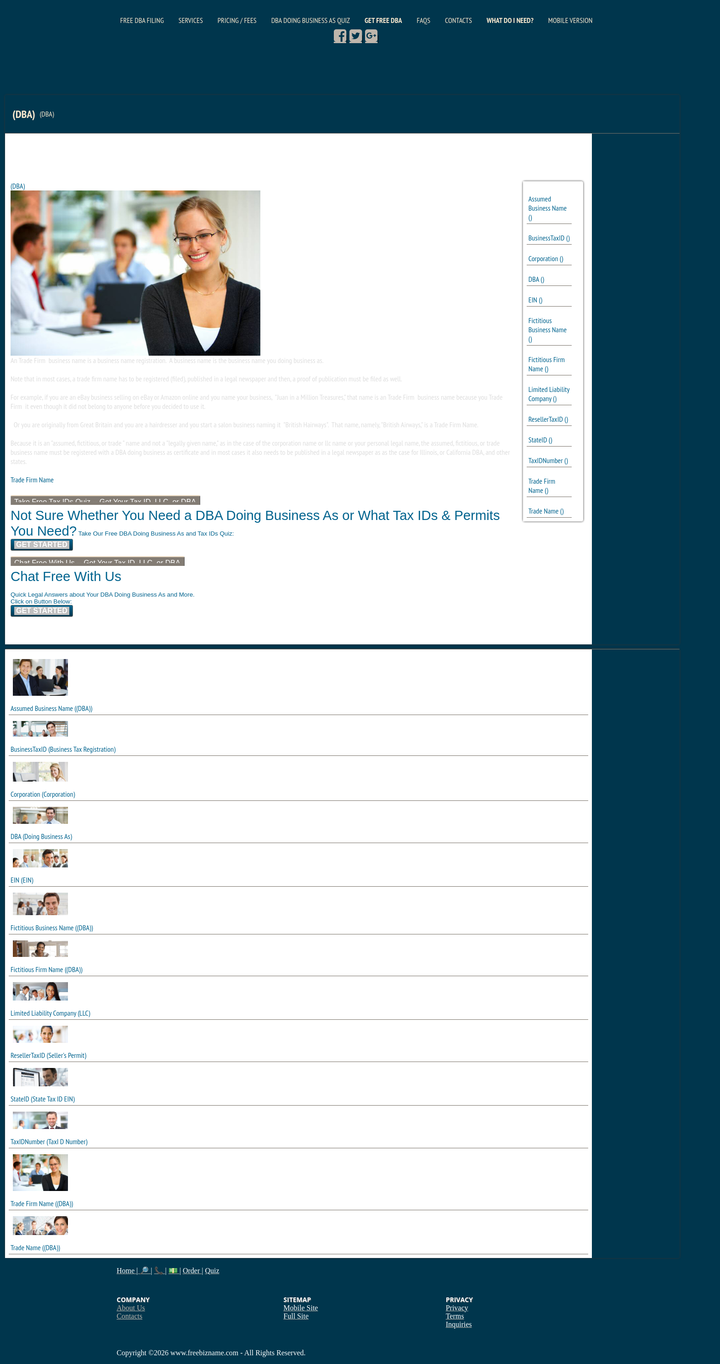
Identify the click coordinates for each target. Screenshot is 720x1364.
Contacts (458, 20)
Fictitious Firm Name (37, 969)
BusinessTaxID (547, 237)
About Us (131, 1308)
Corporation (543, 258)
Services (191, 20)
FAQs (423, 20)
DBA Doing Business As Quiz (310, 20)
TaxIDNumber (546, 460)
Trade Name (544, 510)
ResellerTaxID (546, 419)
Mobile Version (570, 20)
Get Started (42, 544)
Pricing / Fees (237, 20)
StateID (538, 439)
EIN (533, 299)
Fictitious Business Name (548, 325)
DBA (534, 279)
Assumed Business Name (548, 203)
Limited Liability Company (549, 394)
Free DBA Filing (142, 20)
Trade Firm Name (542, 485)
